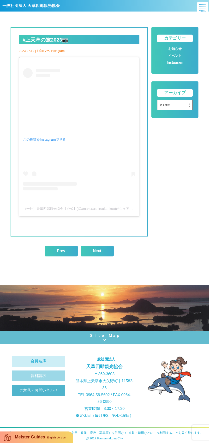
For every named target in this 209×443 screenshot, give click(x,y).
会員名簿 (38, 361)
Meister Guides (35, 437)
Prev (61, 251)
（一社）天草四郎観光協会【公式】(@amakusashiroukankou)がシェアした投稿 (83, 209)
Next (97, 251)
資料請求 (38, 376)
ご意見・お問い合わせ (38, 390)
